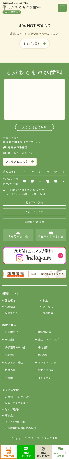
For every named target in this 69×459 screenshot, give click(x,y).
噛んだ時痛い (12, 409)
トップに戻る (34, 43)
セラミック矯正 (14, 362)
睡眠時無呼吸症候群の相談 (20, 428)
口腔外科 (10, 370)
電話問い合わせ (34, 221)
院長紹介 (10, 306)
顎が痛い (10, 415)
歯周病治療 (44, 332)
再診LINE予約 (34, 212)
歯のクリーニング (48, 339)
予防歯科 (10, 339)
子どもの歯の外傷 (15, 422)
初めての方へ (12, 313)
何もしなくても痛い (16, 403)
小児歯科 (43, 347)
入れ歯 (9, 378)
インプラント (46, 378)
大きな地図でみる (34, 127)
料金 (45, 300)
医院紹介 (10, 300)
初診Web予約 (34, 202)
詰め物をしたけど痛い (18, 397)
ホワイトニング (47, 362)
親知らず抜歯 (46, 370)
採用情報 (48, 313)
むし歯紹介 (11, 332)
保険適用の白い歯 (15, 347)
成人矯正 (43, 355)
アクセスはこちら (20, 161)
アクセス (48, 306)
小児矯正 (10, 355)
